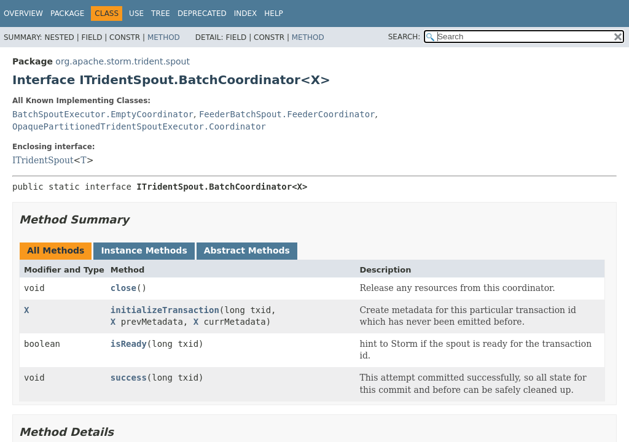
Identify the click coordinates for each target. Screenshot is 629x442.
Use (136, 13)
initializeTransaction (165, 310)
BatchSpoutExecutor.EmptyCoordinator (102, 114)
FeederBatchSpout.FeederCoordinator (287, 114)
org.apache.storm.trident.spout (122, 61)
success (129, 377)
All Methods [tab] (55, 250)
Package (67, 13)
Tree (160, 13)
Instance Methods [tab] (144, 250)
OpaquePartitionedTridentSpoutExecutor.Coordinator (139, 126)
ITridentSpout (43, 160)
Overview (23, 13)
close (123, 288)
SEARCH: (404, 37)
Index (245, 13)
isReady (129, 344)
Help (273, 13)
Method (163, 37)
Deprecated (202, 13)
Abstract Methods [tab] (247, 250)
